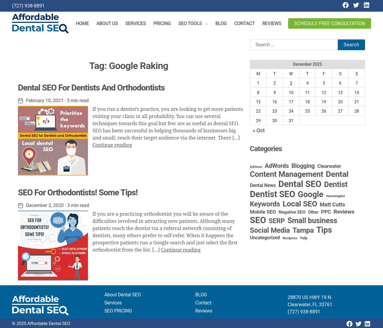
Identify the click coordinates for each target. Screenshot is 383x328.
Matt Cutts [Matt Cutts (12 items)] (332, 204)
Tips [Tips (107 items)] (324, 230)
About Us (107, 23)
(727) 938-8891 (28, 6)
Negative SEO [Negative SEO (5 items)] (292, 212)
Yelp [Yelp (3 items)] (303, 237)
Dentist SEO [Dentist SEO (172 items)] (272, 194)
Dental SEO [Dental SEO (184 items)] (299, 184)
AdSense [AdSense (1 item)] (256, 167)
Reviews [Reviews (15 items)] (344, 211)
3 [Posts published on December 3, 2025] (291, 83)
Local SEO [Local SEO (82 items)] (300, 203)
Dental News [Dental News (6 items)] (263, 185)
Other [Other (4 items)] (313, 212)
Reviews (271, 23)
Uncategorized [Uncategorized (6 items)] (265, 237)
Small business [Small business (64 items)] (313, 220)
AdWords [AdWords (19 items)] (277, 165)
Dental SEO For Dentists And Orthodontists (91, 88)
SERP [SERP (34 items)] (277, 221)
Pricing (162, 23)
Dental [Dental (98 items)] (337, 174)
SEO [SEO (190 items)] (258, 220)
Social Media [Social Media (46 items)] (270, 230)
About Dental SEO (122, 295)
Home (82, 23)
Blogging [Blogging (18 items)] (303, 166)
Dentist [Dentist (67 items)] (336, 184)
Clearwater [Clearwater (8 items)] (329, 166)
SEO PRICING (118, 311)
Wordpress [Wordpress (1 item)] (289, 238)
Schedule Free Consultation (329, 23)
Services (135, 23)
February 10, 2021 (44, 100)
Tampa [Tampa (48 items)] (303, 230)
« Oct (259, 130)
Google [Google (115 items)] (310, 194)
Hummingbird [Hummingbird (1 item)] (335, 196)
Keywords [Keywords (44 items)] (265, 204)
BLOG (201, 295)
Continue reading (112, 145)
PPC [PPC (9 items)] (326, 212)
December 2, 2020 (45, 205)
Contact (244, 23)
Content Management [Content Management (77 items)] (286, 174)
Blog (221, 23)
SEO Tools (190, 23)
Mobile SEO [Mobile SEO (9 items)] (263, 212)
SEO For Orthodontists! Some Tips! (78, 192)
